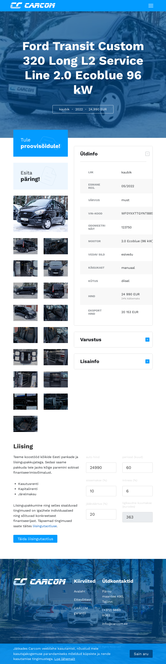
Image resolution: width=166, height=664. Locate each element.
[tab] (113, 154)
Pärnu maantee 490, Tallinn (113, 596)
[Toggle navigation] (151, 5)
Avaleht (80, 591)
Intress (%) (129, 480)
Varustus (90, 339)
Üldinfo (89, 154)
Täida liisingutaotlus (35, 539)
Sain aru (141, 654)
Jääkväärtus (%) (96, 503)
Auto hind (93, 457)
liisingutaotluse (45, 526)
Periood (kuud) (132, 457)
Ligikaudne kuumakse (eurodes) (137, 504)
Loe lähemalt (64, 659)
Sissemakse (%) (96, 480)
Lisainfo (89, 361)
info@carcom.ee (115, 624)
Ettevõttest (82, 600)
